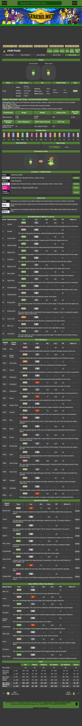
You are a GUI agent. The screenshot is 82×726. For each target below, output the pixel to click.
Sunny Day (11, 319)
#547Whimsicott (15, 693)
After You (10, 326)
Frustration (13, 384)
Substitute (12, 488)
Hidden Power (11, 356)
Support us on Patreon (41, 707)
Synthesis (10, 259)
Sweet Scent (6, 559)
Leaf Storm (11, 334)
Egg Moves (72, 50)
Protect (11, 370)
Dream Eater (13, 463)
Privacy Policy (48, 702)
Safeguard (12, 377)
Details (76, 178)
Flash (11, 454)
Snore (4, 641)
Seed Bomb (6, 626)
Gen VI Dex (57, 55)
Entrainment (11, 311)
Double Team (13, 405)
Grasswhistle (6, 551)
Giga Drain (10, 280)
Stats (67, 51)
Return (11, 398)
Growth (9, 231)
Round (11, 437)
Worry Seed (6, 543)
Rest (10, 420)
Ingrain (4, 535)
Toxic (11, 349)
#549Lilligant (68, 693)
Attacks (62, 51)
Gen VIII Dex (25, 55)
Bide (3, 568)
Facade (11, 412)
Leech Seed (11, 238)
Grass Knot (13, 472)
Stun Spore (11, 273)
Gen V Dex (72, 55)
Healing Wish (6, 576)
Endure (4, 528)
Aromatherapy (12, 287)
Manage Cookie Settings (62, 702)
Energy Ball (11, 302)
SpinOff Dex (77, 50)
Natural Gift (6, 510)
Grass (66, 147)
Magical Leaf (11, 266)
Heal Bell (5, 612)
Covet (4, 598)
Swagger (12, 480)
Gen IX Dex (9, 55)
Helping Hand (11, 294)
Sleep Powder (12, 245)
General (49, 51)
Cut (10, 495)
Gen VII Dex (41, 55)
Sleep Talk (5, 634)
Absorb (9, 224)
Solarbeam (13, 391)
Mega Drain (11, 252)
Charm (4, 519)
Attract (11, 429)
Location (56, 51)
